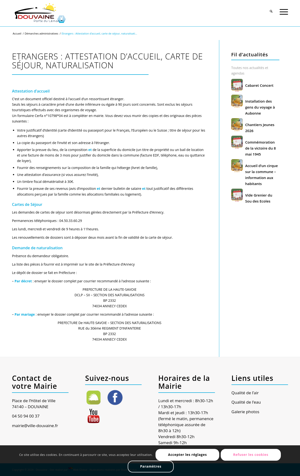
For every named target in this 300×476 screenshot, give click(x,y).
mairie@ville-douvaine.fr (35, 425)
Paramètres (151, 466)
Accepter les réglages (187, 454)
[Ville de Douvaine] (40, 13)
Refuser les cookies (250, 454)
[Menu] (284, 9)
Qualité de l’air (245, 392)
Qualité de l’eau (246, 402)
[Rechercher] (271, 9)
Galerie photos (245, 411)
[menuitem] (271, 8)
